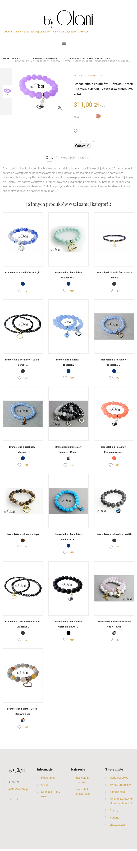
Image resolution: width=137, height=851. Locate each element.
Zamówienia (117, 793)
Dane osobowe (119, 779)
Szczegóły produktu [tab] (76, 157)
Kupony (114, 819)
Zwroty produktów (120, 786)
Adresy (114, 812)
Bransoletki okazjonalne (82, 793)
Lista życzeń (117, 826)
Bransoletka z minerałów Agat (23, 535)
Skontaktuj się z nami (51, 796)
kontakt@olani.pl (18, 790)
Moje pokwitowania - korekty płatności (121, 803)
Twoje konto (114, 771)
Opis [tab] (49, 157)
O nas (44, 786)
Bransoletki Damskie (82, 781)
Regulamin (48, 779)
